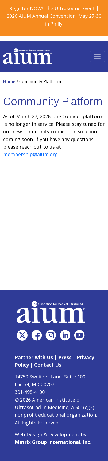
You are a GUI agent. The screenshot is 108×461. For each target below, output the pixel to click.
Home (10, 81)
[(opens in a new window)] (22, 335)
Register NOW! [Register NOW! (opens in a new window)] (26, 8)
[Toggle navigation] (97, 56)
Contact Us (47, 365)
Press (64, 357)
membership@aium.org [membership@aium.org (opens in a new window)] (30, 154)
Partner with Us (34, 357)
